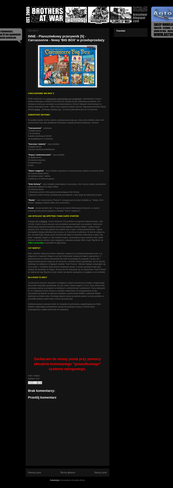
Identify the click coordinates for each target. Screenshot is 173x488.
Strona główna (67, 472)
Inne (37, 378)
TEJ (58, 243)
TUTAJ (41, 232)
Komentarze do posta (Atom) (72, 480)
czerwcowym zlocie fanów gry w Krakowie (63, 99)
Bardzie (44, 221)
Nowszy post (34, 472)
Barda (37, 109)
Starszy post (100, 472)
